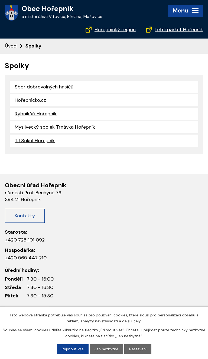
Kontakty (25, 215)
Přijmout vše (73, 349)
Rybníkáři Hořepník (36, 113)
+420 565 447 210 (26, 258)
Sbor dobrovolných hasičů (44, 87)
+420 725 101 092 (25, 240)
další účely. (131, 321)
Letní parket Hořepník (179, 29)
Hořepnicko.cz (30, 100)
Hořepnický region (115, 29)
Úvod (11, 46)
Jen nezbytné (106, 349)
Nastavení (138, 349)
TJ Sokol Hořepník (35, 140)
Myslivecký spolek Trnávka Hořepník (55, 127)
